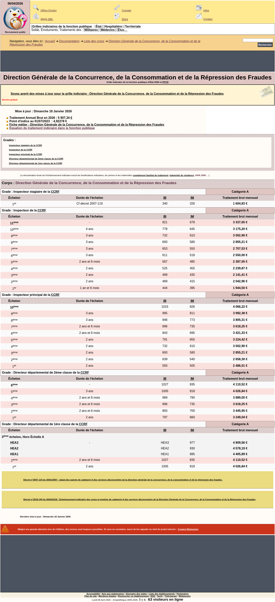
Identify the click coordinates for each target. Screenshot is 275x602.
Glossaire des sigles (136, 594)
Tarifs (160, 596)
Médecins (108, 30)
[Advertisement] (137, 61)
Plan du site (90, 596)
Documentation (69, 41)
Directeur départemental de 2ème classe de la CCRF (36, 159)
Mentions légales (107, 596)
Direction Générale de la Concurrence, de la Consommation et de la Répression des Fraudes (96, 183)
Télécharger (170, 596)
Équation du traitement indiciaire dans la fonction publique (52, 128)
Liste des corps (94, 41)
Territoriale (133, 26)
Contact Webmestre (188, 529)
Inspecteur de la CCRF (20, 150)
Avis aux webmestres (113, 594)
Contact (203, 19)
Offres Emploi (44, 10)
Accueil (50, 41)
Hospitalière (113, 26)
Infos (201, 10)
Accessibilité (93, 594)
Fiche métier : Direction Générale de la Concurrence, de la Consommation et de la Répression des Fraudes (86, 124)
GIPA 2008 (200, 175)
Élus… (122, 30)
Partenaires (183, 594)
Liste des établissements (162, 594)
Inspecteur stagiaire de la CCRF (25, 145)
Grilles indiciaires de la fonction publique (62, 26)
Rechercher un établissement (133, 596)
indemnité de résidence (181, 175)
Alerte (42, 19)
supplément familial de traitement (150, 175)
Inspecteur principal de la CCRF (25, 154)
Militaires (91, 30)
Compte (122, 10)
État (98, 26)
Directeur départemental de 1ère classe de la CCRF (35, 163)
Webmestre (185, 596)
